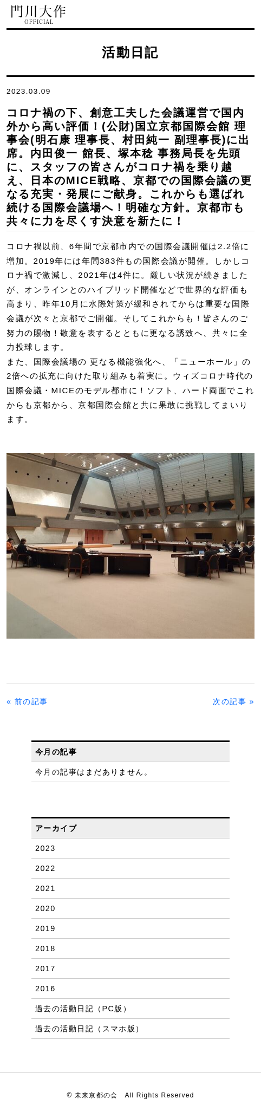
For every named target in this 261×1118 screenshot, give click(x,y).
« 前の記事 (27, 701)
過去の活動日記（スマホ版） (89, 1028)
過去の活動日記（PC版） (83, 1008)
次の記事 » (234, 701)
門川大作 (39, 15)
